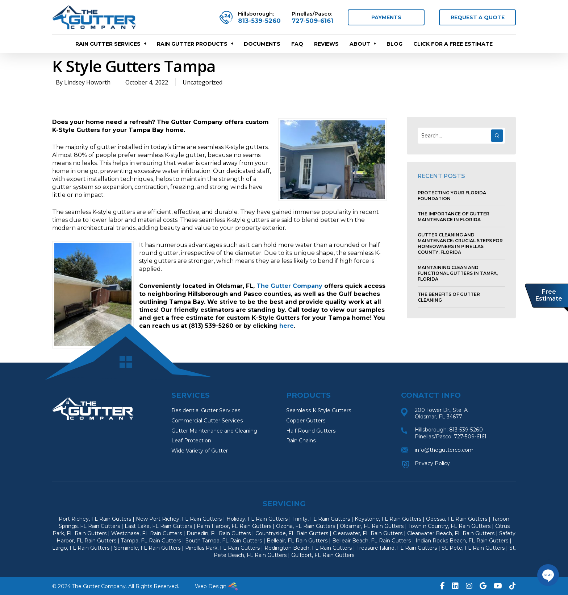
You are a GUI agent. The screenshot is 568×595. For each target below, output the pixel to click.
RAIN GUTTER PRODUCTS (195, 45)
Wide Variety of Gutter (199, 451)
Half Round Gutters (310, 431)
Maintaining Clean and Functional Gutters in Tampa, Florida (458, 273)
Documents (262, 45)
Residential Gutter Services (205, 411)
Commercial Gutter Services (207, 421)
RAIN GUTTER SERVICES (111, 45)
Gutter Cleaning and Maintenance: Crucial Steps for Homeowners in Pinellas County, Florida (460, 243)
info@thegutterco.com (444, 449)
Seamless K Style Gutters (318, 411)
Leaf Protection (191, 441)
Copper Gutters (305, 421)
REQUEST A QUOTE (478, 18)
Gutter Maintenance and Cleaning (214, 431)
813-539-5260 (259, 21)
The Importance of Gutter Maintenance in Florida (453, 216)
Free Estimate (548, 295)
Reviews (326, 45)
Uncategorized (203, 82)
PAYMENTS (386, 18)
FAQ (297, 45)
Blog (394, 45)
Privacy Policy (432, 462)
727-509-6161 (312, 21)
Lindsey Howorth (87, 82)
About (363, 45)
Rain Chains (301, 441)
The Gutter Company (289, 285)
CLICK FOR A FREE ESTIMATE (453, 45)
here (286, 325)
